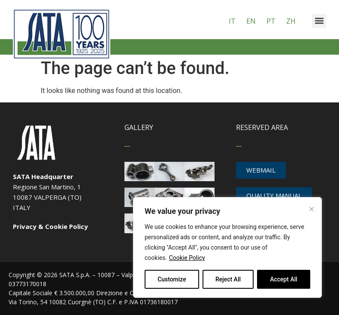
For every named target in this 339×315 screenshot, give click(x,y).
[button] (319, 21)
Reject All (228, 279)
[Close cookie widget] (311, 209)
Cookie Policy (187, 257)
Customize (171, 279)
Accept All (283, 279)
